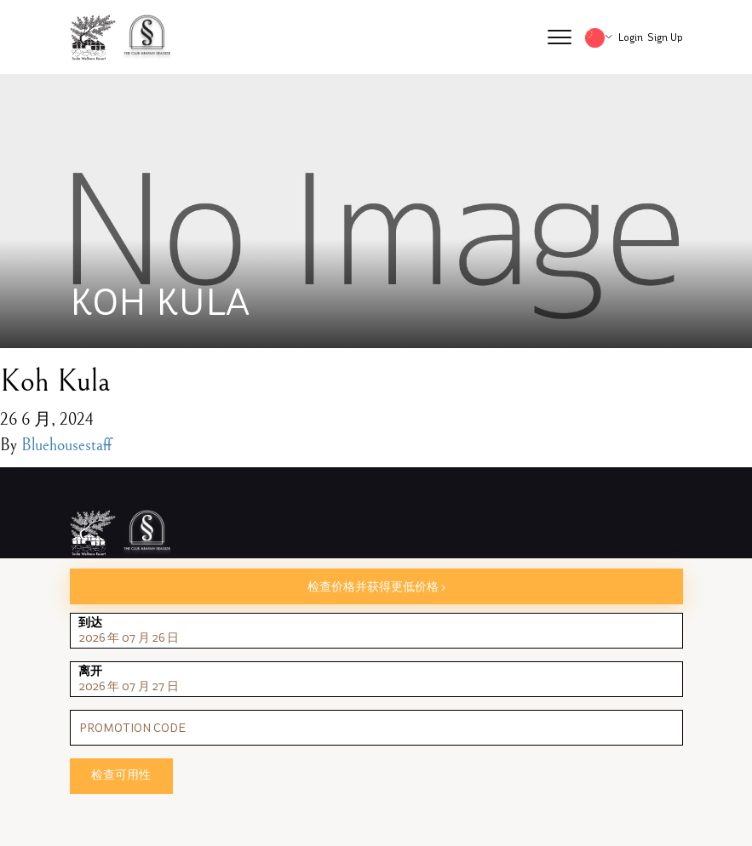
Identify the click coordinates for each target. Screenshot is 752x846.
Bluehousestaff (66, 445)
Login (630, 37)
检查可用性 (121, 775)
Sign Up (665, 37)
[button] (559, 37)
